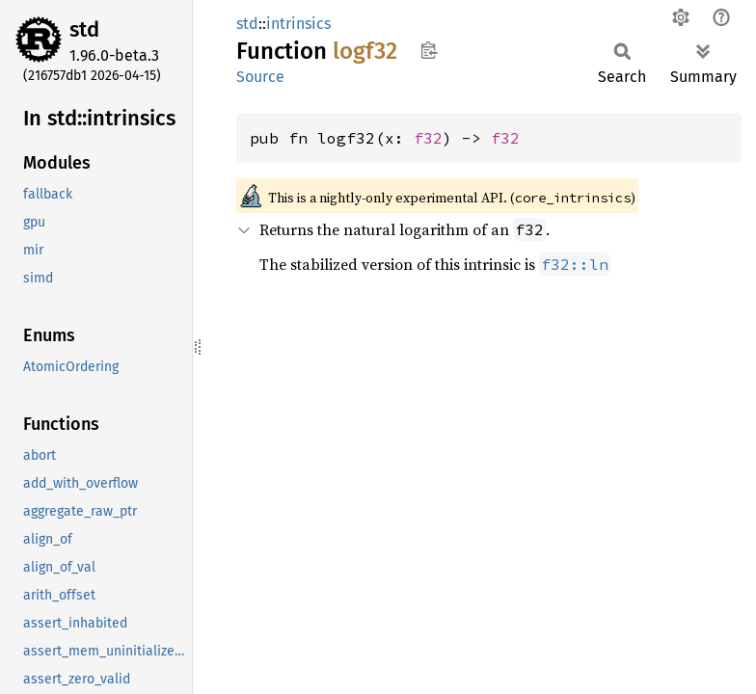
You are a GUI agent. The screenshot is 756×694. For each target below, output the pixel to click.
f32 (428, 137)
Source (260, 76)
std (84, 29)
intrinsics (298, 23)
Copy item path (429, 50)
